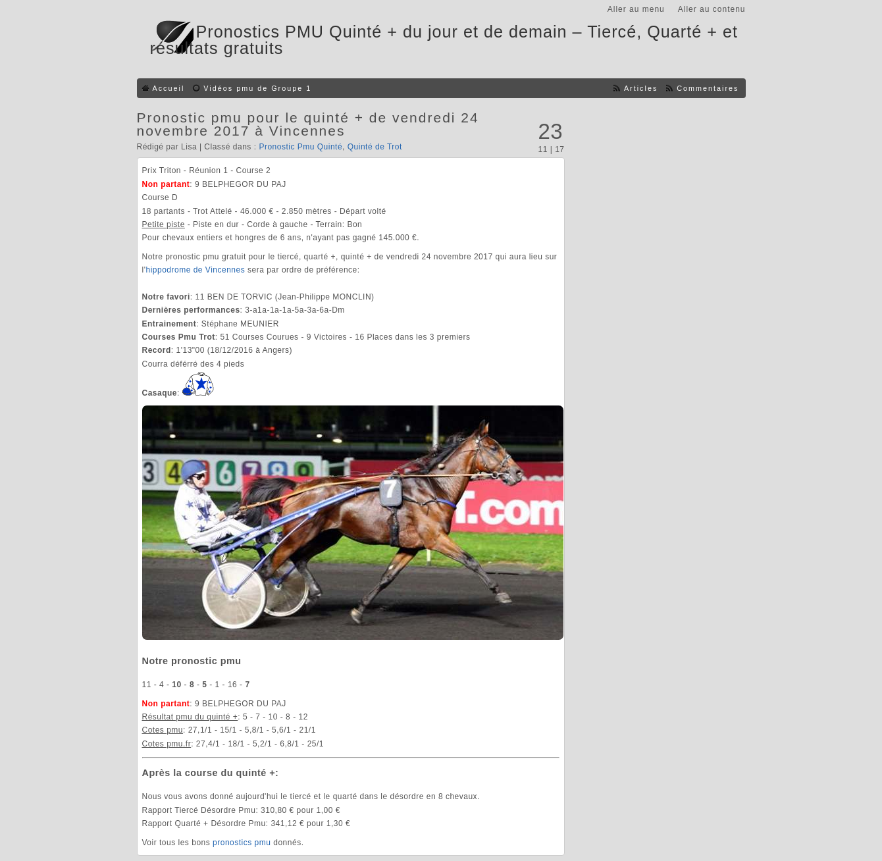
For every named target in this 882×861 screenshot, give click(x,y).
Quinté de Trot (375, 146)
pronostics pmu (242, 842)
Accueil (169, 88)
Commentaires (708, 88)
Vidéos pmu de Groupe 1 (257, 88)
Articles (641, 88)
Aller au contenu (712, 9)
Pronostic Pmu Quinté (300, 146)
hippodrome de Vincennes (195, 269)
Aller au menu (636, 9)
